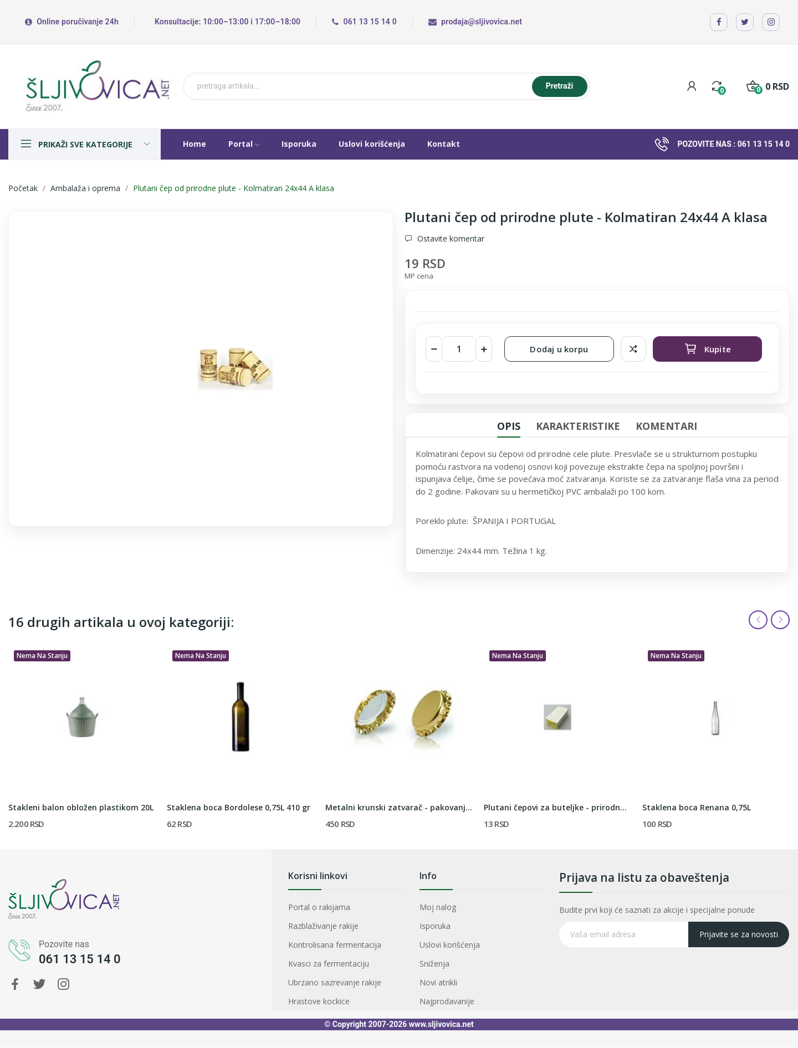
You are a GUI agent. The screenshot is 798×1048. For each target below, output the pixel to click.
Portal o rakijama (331, 922)
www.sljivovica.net (441, 1024)
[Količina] (458, 349)
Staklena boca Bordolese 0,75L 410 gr (238, 807)
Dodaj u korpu (559, 349)
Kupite (707, 349)
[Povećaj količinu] (483, 349)
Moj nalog (458, 922)
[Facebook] (719, 22)
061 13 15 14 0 (764, 144)
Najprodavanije (463, 972)
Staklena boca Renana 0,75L (696, 807)
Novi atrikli (458, 962)
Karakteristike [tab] (578, 426)
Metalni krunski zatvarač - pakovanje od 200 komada (399, 807)
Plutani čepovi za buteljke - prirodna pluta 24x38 (557, 807)
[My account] (692, 86)
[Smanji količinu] (434, 349)
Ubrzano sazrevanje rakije (340, 962)
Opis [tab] (508, 426)
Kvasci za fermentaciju (336, 952)
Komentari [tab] (666, 426)
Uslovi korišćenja (464, 942)
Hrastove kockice (331, 972)
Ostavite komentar (449, 239)
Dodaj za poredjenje (633, 349)
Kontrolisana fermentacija (340, 942)
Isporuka (456, 932)
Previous (758, 619)
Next (780, 619)
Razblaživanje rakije (333, 932)
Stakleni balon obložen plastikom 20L (81, 807)
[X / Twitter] (745, 22)
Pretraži (560, 85)
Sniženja (456, 952)
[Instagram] (771, 22)
